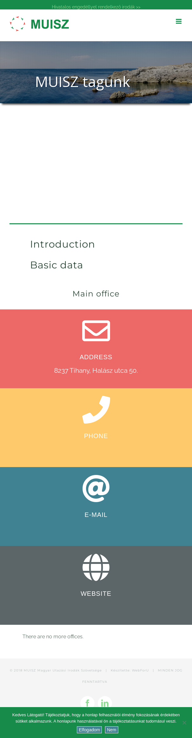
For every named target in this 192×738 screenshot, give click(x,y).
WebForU (140, 670)
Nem (111, 729)
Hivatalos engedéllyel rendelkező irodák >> (96, 6)
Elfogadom (89, 729)
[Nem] (184, 722)
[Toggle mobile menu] (179, 21)
